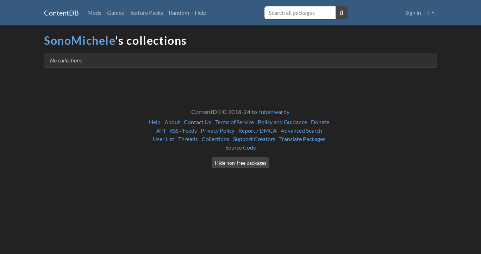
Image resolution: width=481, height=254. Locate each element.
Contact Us (197, 122)
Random (179, 12)
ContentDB (61, 12)
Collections (215, 138)
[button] (430, 13)
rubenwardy (274, 111)
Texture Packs (146, 12)
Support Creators (254, 138)
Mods (94, 12)
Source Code (240, 147)
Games (115, 12)
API (160, 130)
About (172, 122)
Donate (320, 122)
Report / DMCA (257, 130)
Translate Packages (302, 138)
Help (200, 12)
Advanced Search (301, 130)
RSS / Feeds (183, 130)
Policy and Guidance (282, 122)
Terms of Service (234, 122)
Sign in (413, 12)
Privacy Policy (218, 130)
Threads (188, 138)
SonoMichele (79, 40)
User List (163, 138)
